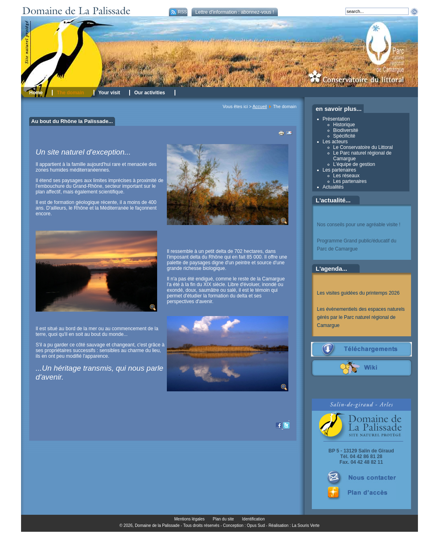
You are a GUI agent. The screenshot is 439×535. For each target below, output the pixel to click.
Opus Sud (256, 525)
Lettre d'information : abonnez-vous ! (234, 12)
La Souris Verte (306, 525)
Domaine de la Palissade (157, 525)
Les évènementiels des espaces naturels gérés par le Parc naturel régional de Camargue (361, 317)
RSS (178, 11)
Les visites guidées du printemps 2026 (358, 293)
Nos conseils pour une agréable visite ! (359, 224)
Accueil (260, 106)
